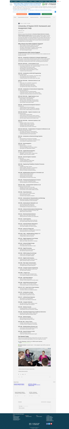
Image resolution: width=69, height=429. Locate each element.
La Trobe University (49, 416)
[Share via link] (25, 374)
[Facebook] (47, 424)
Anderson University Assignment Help (45, 17)
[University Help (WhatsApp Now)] (34, 14)
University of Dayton (16, 418)
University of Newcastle (49, 417)
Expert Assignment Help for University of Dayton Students (20, 393)
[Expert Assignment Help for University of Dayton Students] (20, 387)
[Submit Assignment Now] (21, 14)
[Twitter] (49, 424)
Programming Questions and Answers (23, 17)
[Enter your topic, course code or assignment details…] (33, 12)
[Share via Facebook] (18, 374)
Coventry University (39, 416)
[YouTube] (51, 424)
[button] (57, 2)
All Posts (15, 17)
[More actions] (50, 23)
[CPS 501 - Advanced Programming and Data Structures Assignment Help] (34, 387)
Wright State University (16, 416)
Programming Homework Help (34, 17)
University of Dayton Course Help (23, 371)
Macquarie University (49, 418)
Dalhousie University (29, 416)
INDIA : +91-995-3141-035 (50, 3)
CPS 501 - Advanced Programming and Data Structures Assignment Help (34, 393)
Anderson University (16, 417)
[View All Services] (46, 14)
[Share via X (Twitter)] (20, 374)
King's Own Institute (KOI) (50, 420)
